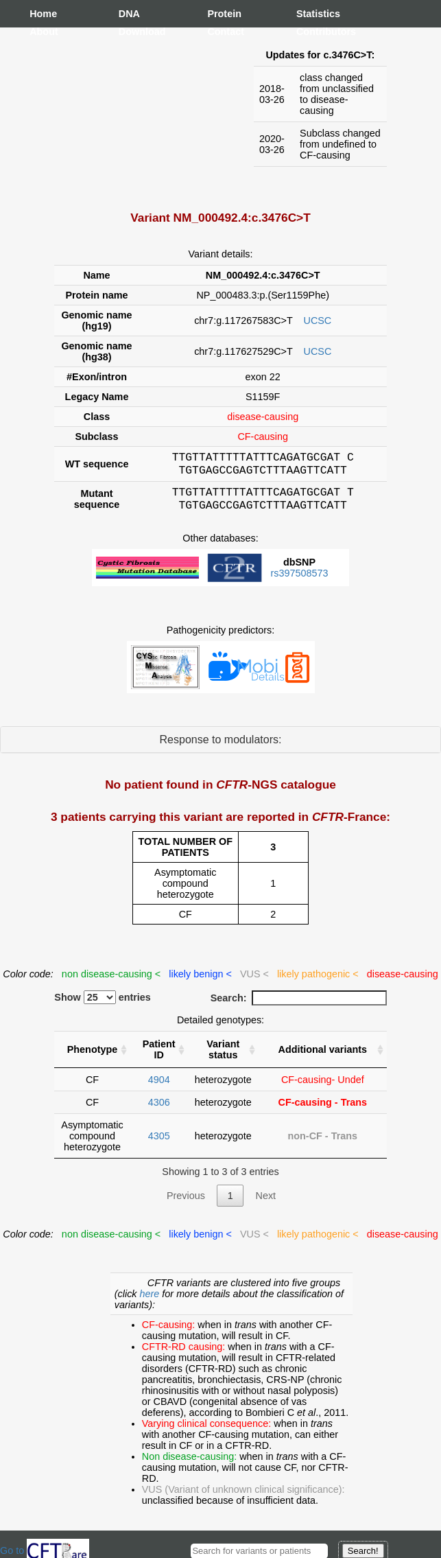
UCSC (318, 320)
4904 (159, 1087)
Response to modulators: (221, 748)
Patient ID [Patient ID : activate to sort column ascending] (159, 1058)
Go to (44, 1550)
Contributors (310, 31)
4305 (159, 1144)
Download (132, 31)
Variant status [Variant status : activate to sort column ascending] (222, 1058)
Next (265, 1203)
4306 (159, 1110)
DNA (129, 13)
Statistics (310, 13)
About (43, 31)
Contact (221, 31)
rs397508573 (299, 581)
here (151, 1302)
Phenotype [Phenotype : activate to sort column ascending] (92, 1057)
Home (43, 13)
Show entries (102, 1005)
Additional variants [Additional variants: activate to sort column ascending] (323, 1057)
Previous (186, 1203)
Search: (299, 1006)
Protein (221, 13)
